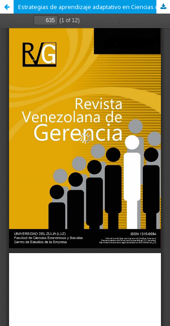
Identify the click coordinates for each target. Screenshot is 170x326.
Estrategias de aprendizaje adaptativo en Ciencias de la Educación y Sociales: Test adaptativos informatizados (94, 7)
